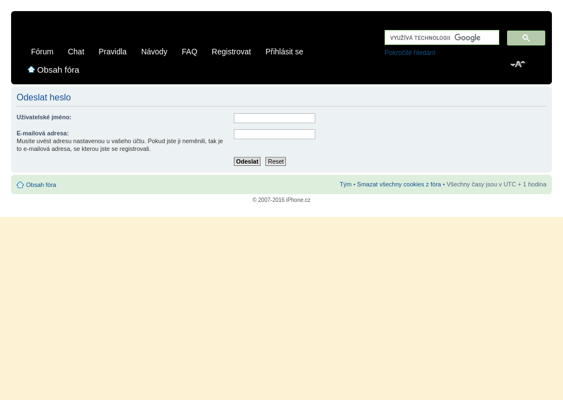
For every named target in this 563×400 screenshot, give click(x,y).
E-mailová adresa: (43, 133)
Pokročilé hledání (410, 53)
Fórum (42, 51)
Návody (154, 51)
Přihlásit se (284, 51)
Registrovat (231, 51)
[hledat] (441, 38)
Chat (76, 51)
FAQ (189, 51)
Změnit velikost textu (518, 65)
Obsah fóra (58, 69)
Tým (345, 184)
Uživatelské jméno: (44, 117)
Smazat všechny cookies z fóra (399, 184)
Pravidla (113, 51)
